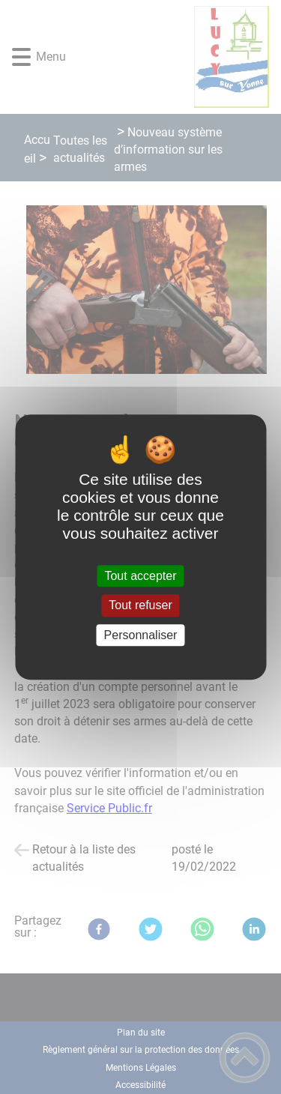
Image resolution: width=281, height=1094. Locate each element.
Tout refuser (140, 605)
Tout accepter (140, 575)
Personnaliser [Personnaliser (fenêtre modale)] (141, 635)
